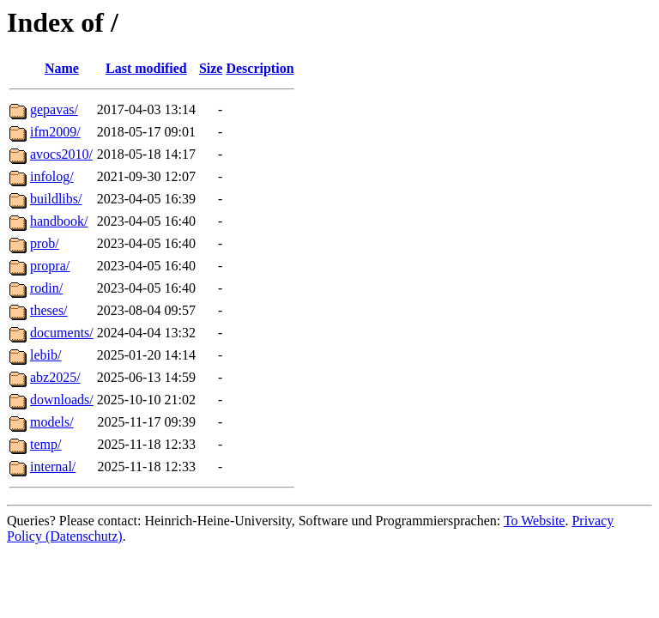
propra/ (50, 265)
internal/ (53, 466)
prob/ (44, 243)
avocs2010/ (61, 154)
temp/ (45, 444)
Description (259, 68)
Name (62, 68)
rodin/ (46, 288)
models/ (52, 422)
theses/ (49, 310)
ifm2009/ (55, 131)
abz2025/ (55, 377)
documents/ (62, 332)
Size (211, 68)
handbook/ (59, 221)
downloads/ (62, 399)
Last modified (146, 68)
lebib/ (45, 355)
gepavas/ (54, 109)
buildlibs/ (56, 198)
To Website (534, 520)
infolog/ (52, 176)
